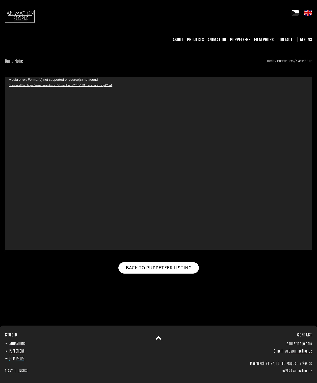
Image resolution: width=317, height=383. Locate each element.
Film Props (264, 39)
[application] (158, 163)
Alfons (306, 39)
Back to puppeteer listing (158, 267)
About (178, 39)
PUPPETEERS (17, 350)
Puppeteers (240, 39)
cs (295, 13)
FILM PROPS (16, 358)
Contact (284, 39)
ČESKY (9, 370)
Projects (195, 39)
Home (270, 60)
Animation (217, 39)
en (308, 13)
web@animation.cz (298, 350)
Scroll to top (158, 338)
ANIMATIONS (17, 343)
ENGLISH (23, 370)
